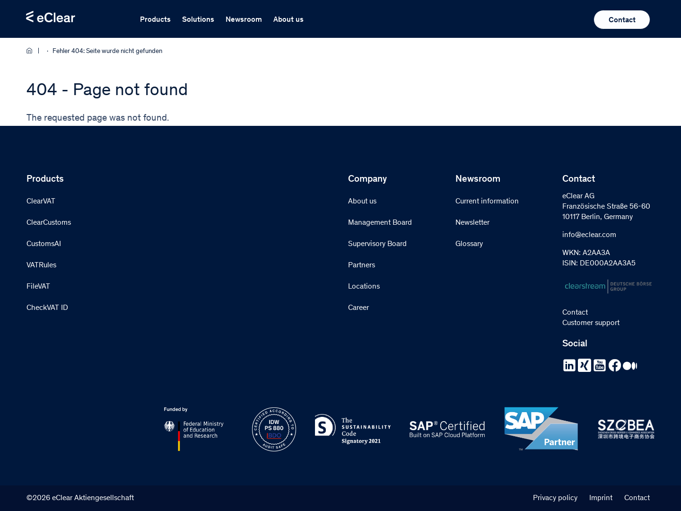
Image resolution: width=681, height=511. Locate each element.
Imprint (600, 498)
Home (32, 50)
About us (288, 20)
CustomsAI (43, 244)
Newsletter (472, 223)
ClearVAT (40, 201)
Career (358, 308)
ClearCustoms (48, 223)
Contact (622, 20)
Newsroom (244, 20)
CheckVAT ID (47, 308)
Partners (361, 265)
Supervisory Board (377, 244)
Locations (364, 287)
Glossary (469, 244)
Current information (487, 201)
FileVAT (38, 287)
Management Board (380, 223)
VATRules (41, 265)
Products (155, 20)
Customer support (591, 323)
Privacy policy (555, 498)
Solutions (198, 20)
